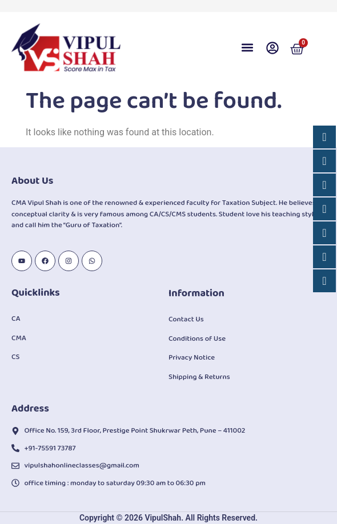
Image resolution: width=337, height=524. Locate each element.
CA (16, 319)
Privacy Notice (191, 358)
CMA (18, 338)
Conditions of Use (197, 339)
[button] (247, 47)
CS (15, 357)
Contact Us (186, 319)
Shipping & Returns (199, 377)
